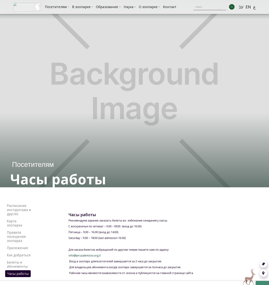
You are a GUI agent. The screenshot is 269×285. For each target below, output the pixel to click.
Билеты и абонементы (17, 264)
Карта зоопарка (14, 223)
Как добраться (19, 255)
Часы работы (18, 273)
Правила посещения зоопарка (16, 236)
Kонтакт (169, 6)
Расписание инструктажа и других (19, 209)
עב (241, 7)
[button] (57, 7)
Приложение (17, 248)
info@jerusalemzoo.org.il (84, 255)
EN (248, 7)
